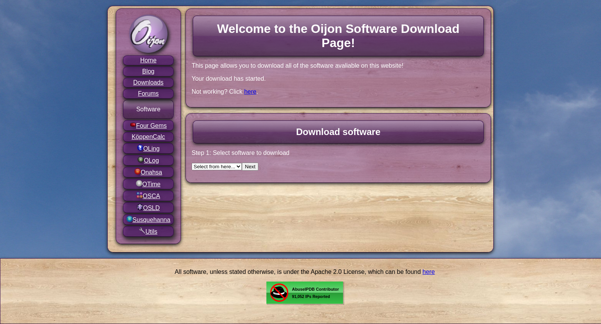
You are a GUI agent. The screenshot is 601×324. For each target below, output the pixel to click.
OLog (148, 160)
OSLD (148, 207)
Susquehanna (148, 219)
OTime (148, 183)
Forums (148, 93)
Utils (148, 231)
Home (148, 60)
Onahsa (148, 172)
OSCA (148, 195)
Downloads (148, 82)
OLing (148, 148)
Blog (148, 71)
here (250, 91)
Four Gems (148, 125)
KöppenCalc (148, 137)
